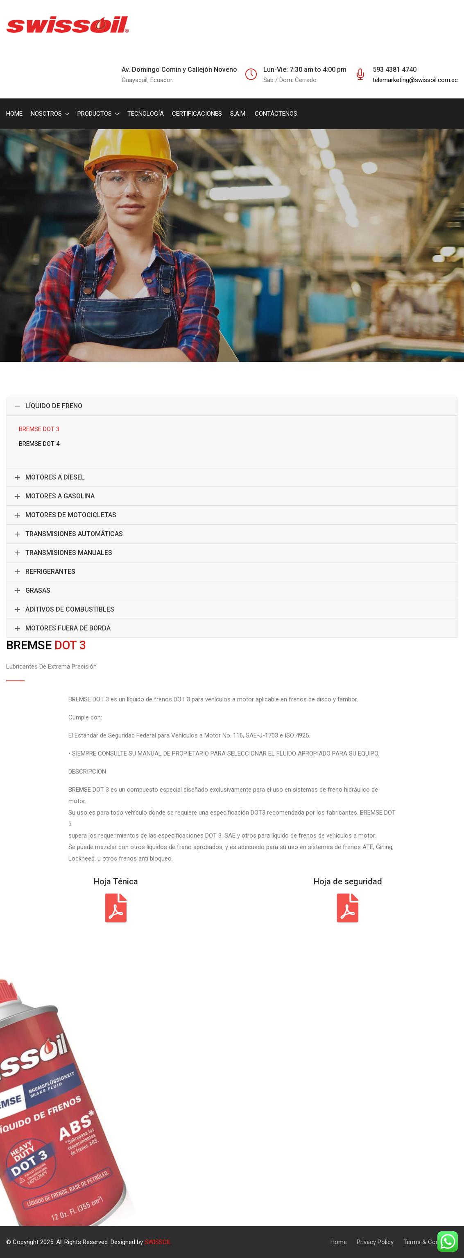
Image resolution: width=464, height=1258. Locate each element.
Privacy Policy (375, 1242)
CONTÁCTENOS (276, 113)
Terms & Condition (428, 1242)
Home (338, 1242)
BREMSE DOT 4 (39, 443)
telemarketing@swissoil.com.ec (415, 80)
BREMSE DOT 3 (39, 429)
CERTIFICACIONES (197, 113)
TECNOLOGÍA (145, 113)
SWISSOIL (158, 1242)
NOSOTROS (46, 113)
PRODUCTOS (94, 113)
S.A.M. (238, 113)
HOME (14, 113)
